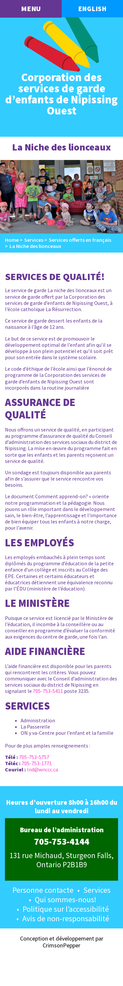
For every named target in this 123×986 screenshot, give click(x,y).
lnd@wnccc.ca (42, 769)
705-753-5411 (48, 691)
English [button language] (92, 8)
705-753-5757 (34, 757)
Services (97, 890)
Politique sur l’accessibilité (66, 909)
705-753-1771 (37, 763)
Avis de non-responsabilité (65, 918)
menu (31, 8)
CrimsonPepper (61, 945)
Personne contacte (42, 890)
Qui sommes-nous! (65, 899)
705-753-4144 (61, 841)
